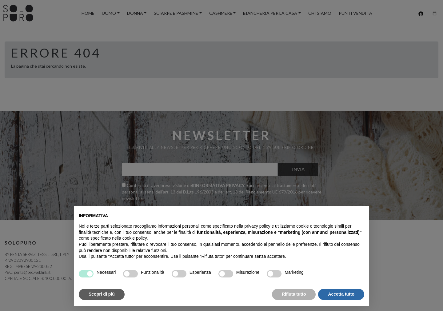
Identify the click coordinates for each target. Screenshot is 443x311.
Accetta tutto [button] (341, 294)
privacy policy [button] (257, 226)
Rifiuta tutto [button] (294, 294)
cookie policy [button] (134, 238)
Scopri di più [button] (102, 294)
